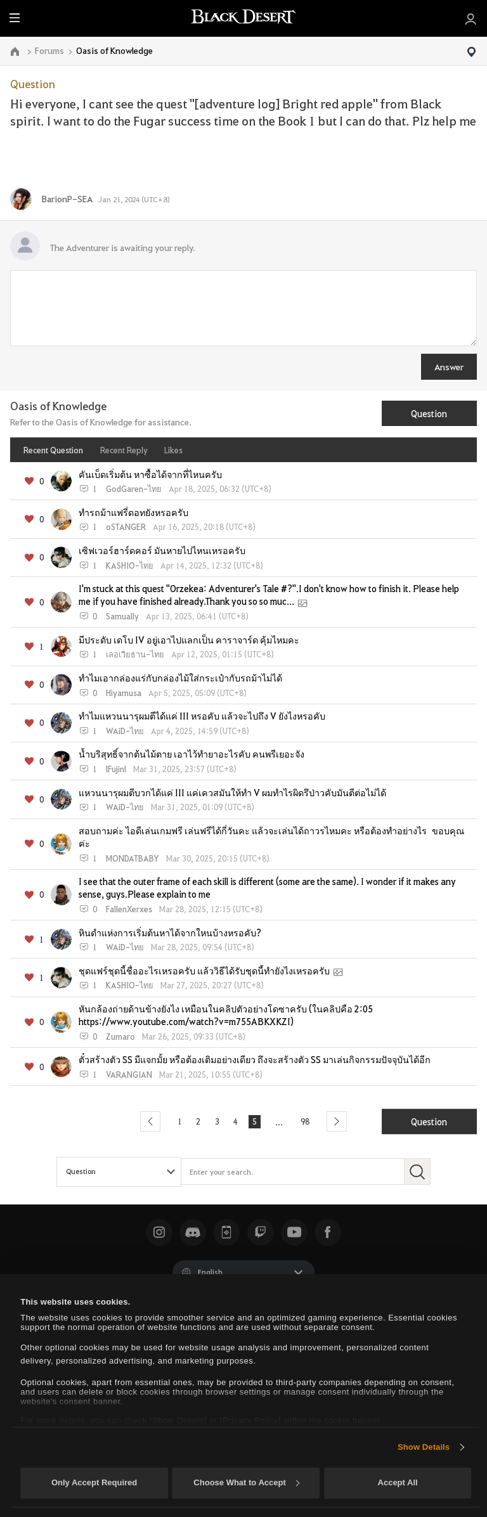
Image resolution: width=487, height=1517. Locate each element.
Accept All (398, 1482)
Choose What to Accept (246, 1482)
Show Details (424, 1447)
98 (309, 1121)
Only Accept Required (94, 1482)
